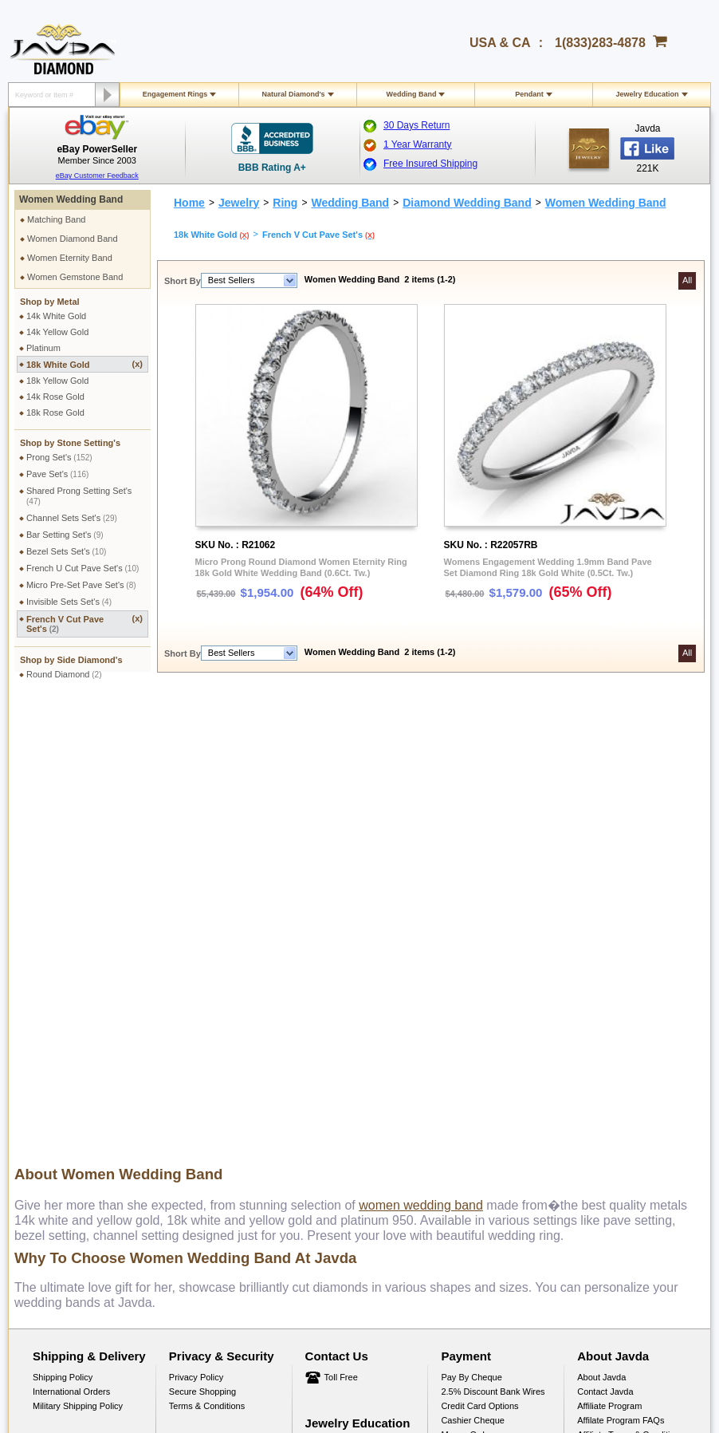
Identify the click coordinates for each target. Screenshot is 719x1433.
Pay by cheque (471, 925)
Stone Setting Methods (349, 1048)
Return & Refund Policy (78, 1019)
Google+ (594, 1068)
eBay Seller (600, 1083)
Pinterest (594, 1025)
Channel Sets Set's (71, 518)
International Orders (71, 939)
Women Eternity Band (69, 258)
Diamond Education (343, 1005)
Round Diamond (64, 674)
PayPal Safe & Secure (484, 1011)
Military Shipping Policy (78, 953)
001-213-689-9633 (474, 1379)
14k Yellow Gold (57, 332)
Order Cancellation (69, 1063)
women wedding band (421, 753)
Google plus (367, 1254)
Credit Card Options (479, 953)
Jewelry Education (646, 94)
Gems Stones (332, 1019)
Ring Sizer (189, 1077)
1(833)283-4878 (600, 42)
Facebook (596, 996)
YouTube (594, 1054)
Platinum (43, 348)
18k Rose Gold (55, 412)
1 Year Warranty (417, 144)
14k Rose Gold (55, 396)
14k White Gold (56, 316)
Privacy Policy (196, 925)
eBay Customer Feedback (97, 176)
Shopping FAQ (197, 1091)
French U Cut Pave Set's (82, 568)
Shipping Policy (62, 925)
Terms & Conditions (207, 953)
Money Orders (469, 982)
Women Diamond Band (72, 238)
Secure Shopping (202, 939)
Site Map (186, 1106)
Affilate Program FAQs (620, 968)
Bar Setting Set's (65, 534)
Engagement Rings (175, 94)
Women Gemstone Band (75, 277)
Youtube (409, 1254)
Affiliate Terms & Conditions (630, 982)
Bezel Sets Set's (66, 551)
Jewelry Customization (213, 1019)
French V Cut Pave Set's (84, 624)
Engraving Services (207, 1034)
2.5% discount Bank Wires (492, 939)
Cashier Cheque (473, 968)
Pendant (529, 94)
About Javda (601, 925)
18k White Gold (84, 364)
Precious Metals (336, 1034)
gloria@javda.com (450, 1173)
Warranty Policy (63, 1077)
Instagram (596, 1011)
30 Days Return (416, 125)
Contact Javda (605, 939)
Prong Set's (59, 457)
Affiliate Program (609, 953)
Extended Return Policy (78, 1048)
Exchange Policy (65, 1034)
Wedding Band (412, 94)
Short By (182, 281)
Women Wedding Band (71, 199)
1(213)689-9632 (323, 1186)
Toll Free (341, 925)
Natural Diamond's (292, 94)
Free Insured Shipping (430, 163)
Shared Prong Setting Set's (79, 496)
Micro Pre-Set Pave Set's (81, 585)
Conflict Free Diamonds (351, 1063)
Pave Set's (57, 474)
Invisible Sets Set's (69, 601)
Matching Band (56, 219)
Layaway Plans (470, 996)
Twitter (590, 1039)
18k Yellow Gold (57, 380)
